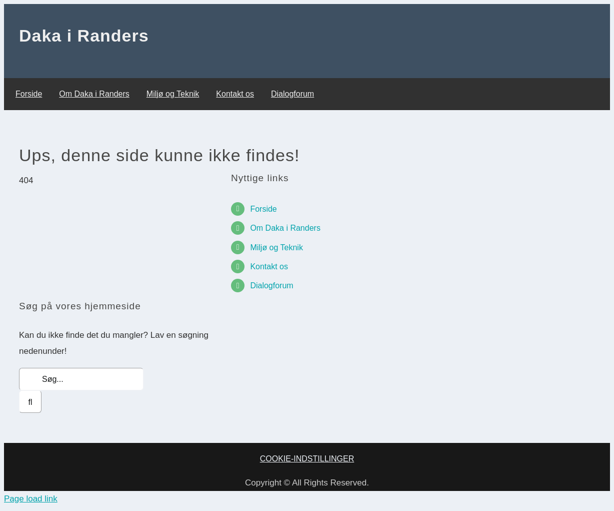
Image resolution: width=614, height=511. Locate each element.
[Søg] (30, 401)
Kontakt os (269, 266)
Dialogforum (271, 285)
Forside (263, 209)
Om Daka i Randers (285, 228)
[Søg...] (81, 379)
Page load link (31, 498)
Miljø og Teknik (276, 247)
